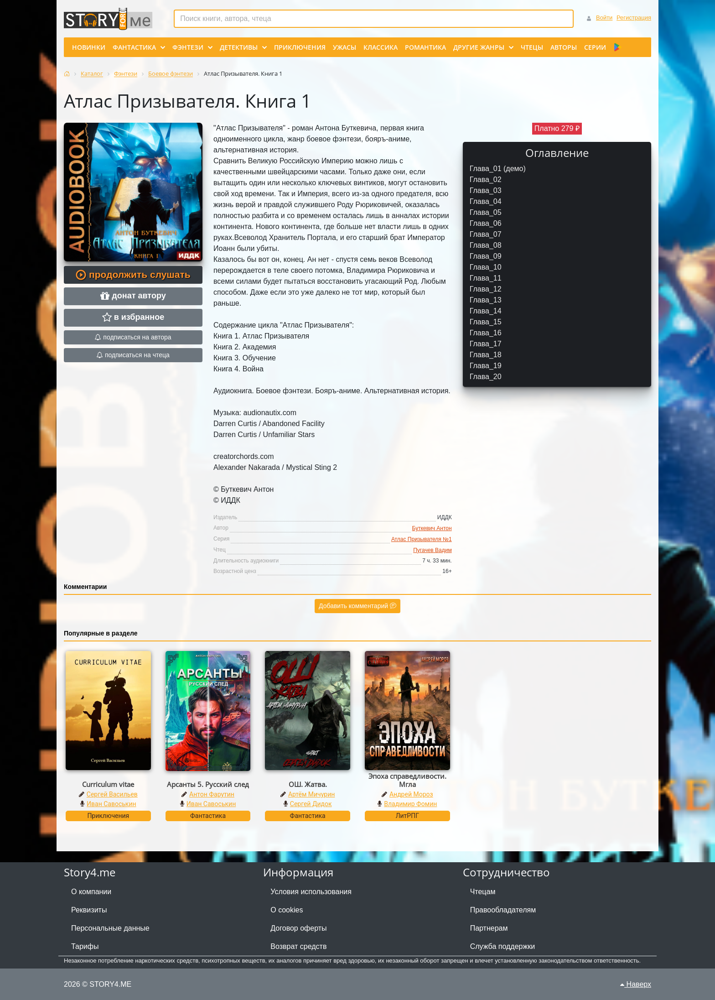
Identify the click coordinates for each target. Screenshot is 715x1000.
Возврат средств (298, 946)
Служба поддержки (502, 946)
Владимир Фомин (410, 803)
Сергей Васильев (112, 794)
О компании (91, 892)
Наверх (635, 984)
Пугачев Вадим (432, 550)
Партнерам (489, 928)
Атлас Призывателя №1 (421, 539)
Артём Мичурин (311, 794)
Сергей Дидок (311, 803)
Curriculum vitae (108, 784)
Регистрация (634, 17)
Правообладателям (503, 910)
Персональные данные (110, 928)
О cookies (286, 910)
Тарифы (84, 946)
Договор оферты (298, 928)
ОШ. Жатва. (308, 784)
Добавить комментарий (357, 605)
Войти (604, 17)
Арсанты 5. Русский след (208, 784)
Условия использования (311, 892)
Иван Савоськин (111, 803)
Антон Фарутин (211, 794)
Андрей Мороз (411, 794)
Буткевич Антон (432, 528)
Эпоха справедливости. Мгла (407, 780)
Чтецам (483, 892)
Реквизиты (89, 910)
